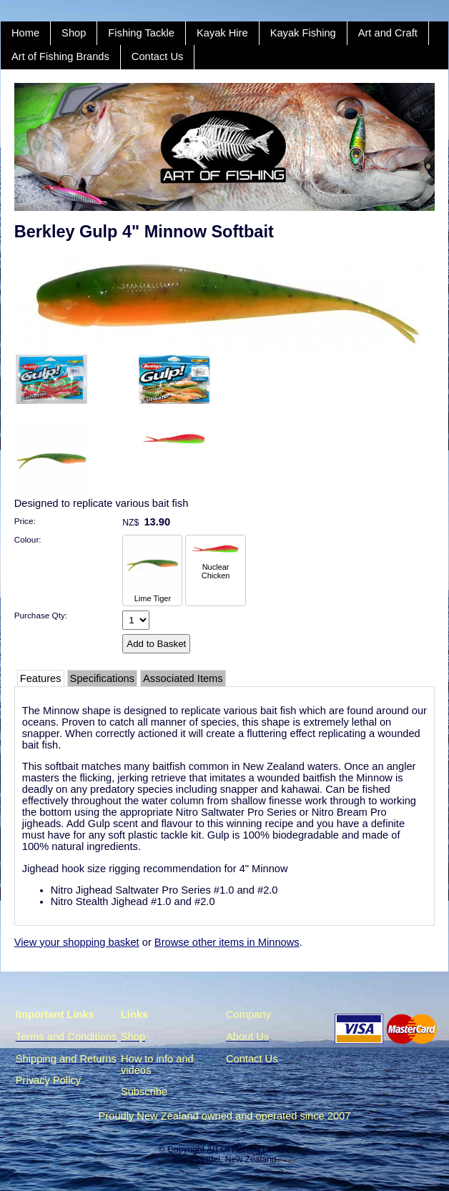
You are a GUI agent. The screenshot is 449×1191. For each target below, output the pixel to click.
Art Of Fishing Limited (248, 1150)
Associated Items (183, 678)
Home (25, 33)
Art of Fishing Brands (60, 56)
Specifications (102, 678)
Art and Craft (388, 33)
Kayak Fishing (303, 33)
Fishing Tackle (141, 33)
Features (40, 678)
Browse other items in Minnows (227, 942)
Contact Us (158, 56)
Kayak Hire (222, 33)
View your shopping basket (76, 942)
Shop (73, 33)
